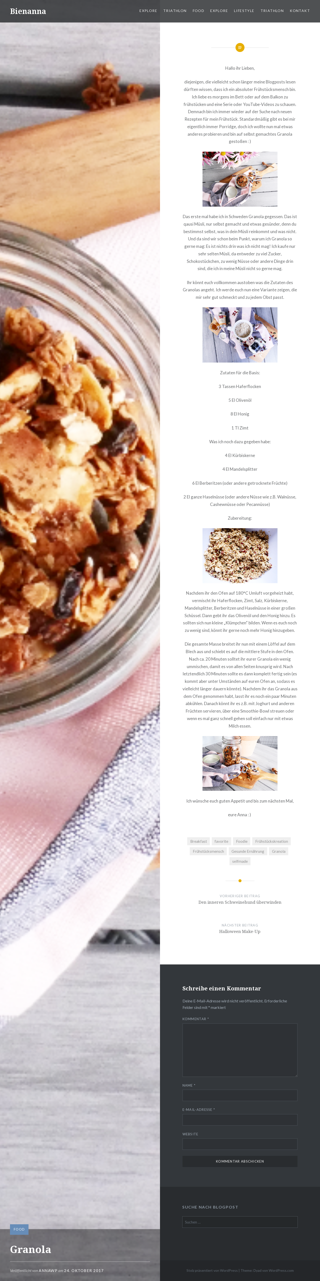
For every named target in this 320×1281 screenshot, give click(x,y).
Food (198, 10)
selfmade (240, 861)
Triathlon (175, 10)
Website (190, 1134)
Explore (148, 10)
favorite (221, 841)
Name (189, 1085)
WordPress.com (281, 1270)
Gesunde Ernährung (248, 851)
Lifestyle (244, 10)
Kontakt (300, 10)
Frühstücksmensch (208, 851)
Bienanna (28, 11)
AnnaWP (48, 1270)
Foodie (242, 841)
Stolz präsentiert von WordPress (212, 1270)
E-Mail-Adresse (198, 1110)
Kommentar (195, 1019)
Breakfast (198, 841)
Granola (279, 851)
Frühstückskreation (271, 841)
